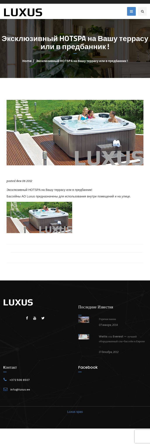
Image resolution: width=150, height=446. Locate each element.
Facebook (88, 367)
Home (27, 61)
